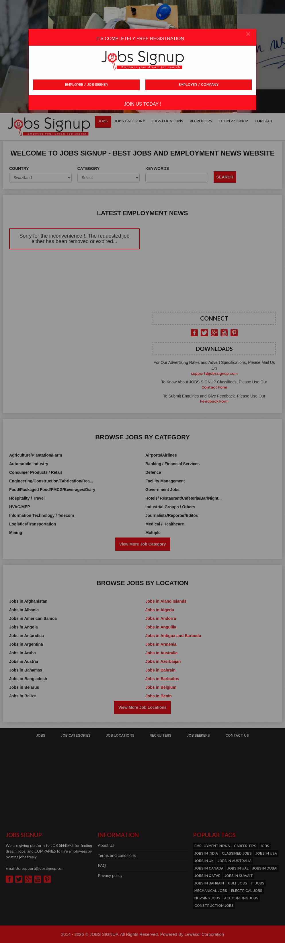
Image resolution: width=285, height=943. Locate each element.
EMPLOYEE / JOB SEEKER (86, 85)
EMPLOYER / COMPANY (198, 85)
